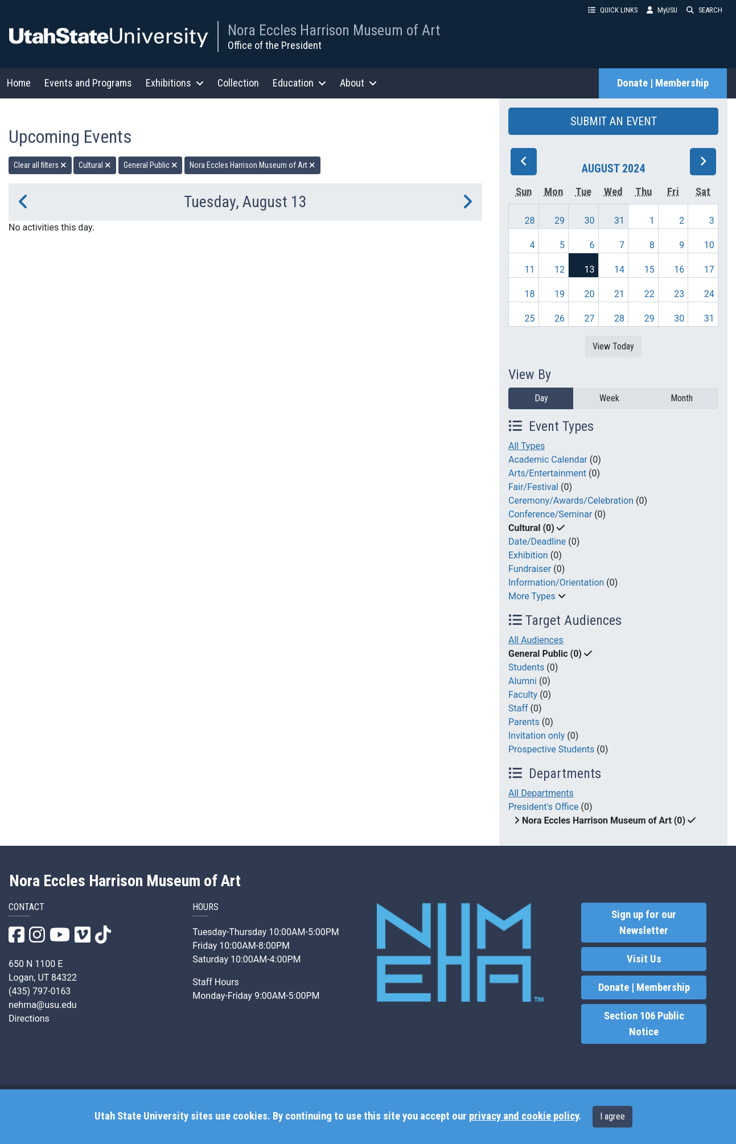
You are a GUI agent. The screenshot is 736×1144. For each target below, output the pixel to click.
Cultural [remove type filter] (95, 165)
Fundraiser (529, 568)
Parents (524, 722)
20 (590, 294)
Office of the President (275, 45)
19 (559, 294)
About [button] (358, 83)
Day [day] (541, 398)
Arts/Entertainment (547, 473)
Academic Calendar (547, 459)
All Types (526, 446)
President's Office (543, 806)
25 (529, 318)
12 (559, 269)
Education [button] (299, 83)
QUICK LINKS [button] (613, 10)
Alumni (522, 681)
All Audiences (536, 640)
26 (559, 318)
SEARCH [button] (704, 10)
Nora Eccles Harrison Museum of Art (334, 30)
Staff (518, 708)
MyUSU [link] (662, 10)
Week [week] (609, 398)
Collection (238, 83)
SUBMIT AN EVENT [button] (613, 121)
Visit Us (644, 959)
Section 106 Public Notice (644, 1024)
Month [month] (682, 398)
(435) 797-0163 (40, 991)
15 (649, 269)
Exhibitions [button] (175, 83)
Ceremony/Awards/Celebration (571, 500)
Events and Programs (88, 83)
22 (649, 294)
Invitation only (536, 735)
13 (590, 269)
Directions (29, 1018)
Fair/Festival (533, 487)
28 (529, 220)
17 (709, 269)
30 (590, 220)
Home (19, 83)
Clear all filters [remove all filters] (40, 165)
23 (679, 294)
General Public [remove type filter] (151, 165)
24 (709, 294)
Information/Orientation (556, 582)
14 (619, 269)
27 (590, 318)
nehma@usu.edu (43, 1004)
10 (709, 245)
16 (679, 269)
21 (619, 294)
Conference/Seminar (550, 514)
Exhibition (528, 555)
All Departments (541, 793)
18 (529, 294)
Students (526, 667)
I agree (612, 1116)
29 (559, 220)
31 (619, 220)
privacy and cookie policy (523, 1116)
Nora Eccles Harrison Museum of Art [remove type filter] (252, 165)
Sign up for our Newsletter (643, 922)
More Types (532, 596)
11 (529, 269)
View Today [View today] (613, 346)
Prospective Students (551, 749)
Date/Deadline (537, 541)
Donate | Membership (663, 83)
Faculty (522, 694)
